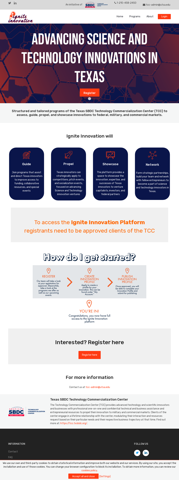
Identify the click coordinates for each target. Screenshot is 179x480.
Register (90, 93)
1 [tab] (89, 99)
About (149, 16)
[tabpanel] (89, 63)
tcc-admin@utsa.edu (156, 4)
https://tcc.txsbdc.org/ (73, 423)
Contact (13, 451)
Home (120, 16)
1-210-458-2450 (125, 2)
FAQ (10, 457)
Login (164, 16)
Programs (134, 16)
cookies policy (89, 470)
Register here (89, 354)
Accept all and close (83, 476)
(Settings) (105, 476)
